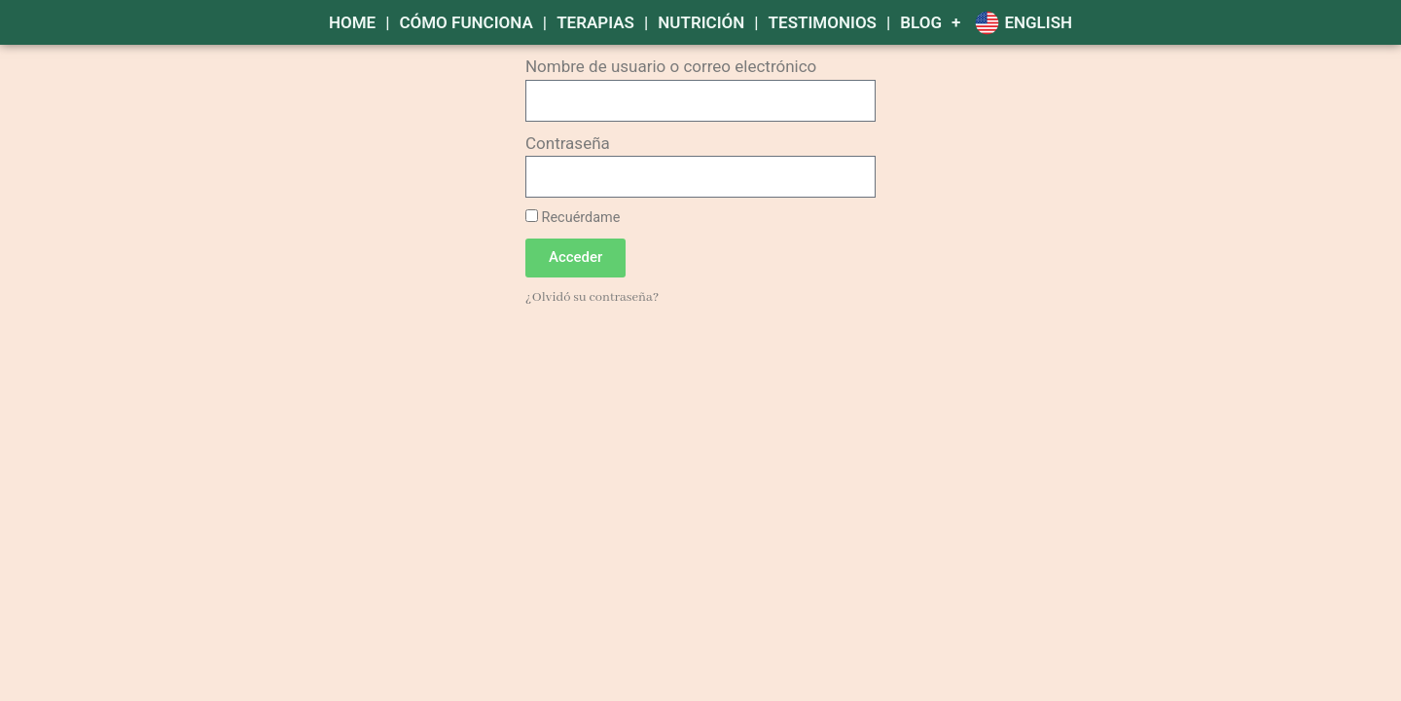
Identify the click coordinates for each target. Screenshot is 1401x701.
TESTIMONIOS (823, 22)
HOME (352, 22)
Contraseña (567, 143)
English (1038, 22)
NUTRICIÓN (701, 22)
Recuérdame (572, 217)
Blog (921, 22)
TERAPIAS (595, 22)
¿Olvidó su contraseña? (592, 297)
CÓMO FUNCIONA (465, 22)
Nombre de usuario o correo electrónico (670, 66)
